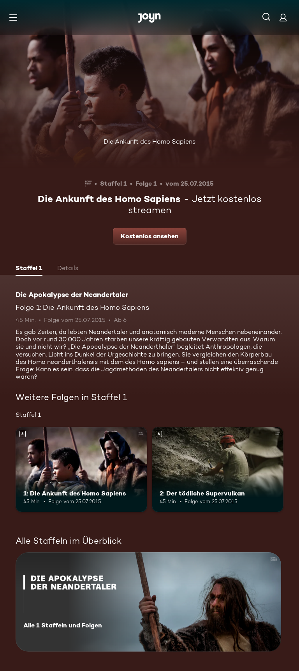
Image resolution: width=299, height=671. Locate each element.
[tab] (29, 269)
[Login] (283, 17)
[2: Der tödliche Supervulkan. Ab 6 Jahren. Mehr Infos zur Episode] (217, 470)
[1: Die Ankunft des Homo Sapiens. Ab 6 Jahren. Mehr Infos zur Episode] (81, 470)
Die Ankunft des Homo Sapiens (149, 141)
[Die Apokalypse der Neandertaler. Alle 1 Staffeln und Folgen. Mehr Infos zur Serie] (148, 602)
